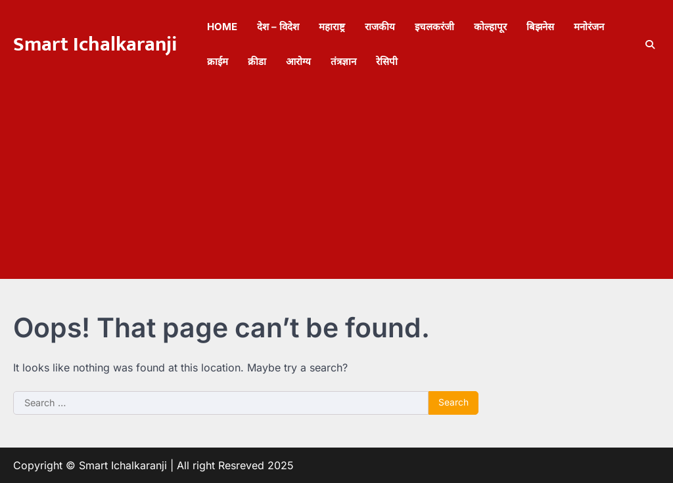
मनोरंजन (589, 26)
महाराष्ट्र (332, 26)
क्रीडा (257, 61)
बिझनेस (540, 26)
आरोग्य (298, 61)
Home (222, 26)
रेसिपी (387, 61)
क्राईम (217, 61)
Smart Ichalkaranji (95, 45)
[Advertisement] (336, 187)
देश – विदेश (278, 26)
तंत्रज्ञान (343, 61)
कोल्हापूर (490, 26)
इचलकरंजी (434, 26)
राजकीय (380, 26)
